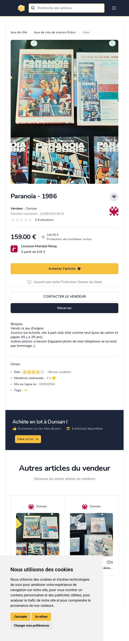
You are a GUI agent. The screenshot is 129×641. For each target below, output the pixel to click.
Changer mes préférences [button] (31, 625)
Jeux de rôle (19, 32)
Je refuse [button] (41, 616)
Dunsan (31, 208)
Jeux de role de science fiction (55, 32)
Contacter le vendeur (64, 296)
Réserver (64, 308)
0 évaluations (44, 220)
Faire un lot (28, 439)
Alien (86, 32)
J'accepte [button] (20, 616)
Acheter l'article (64, 268)
